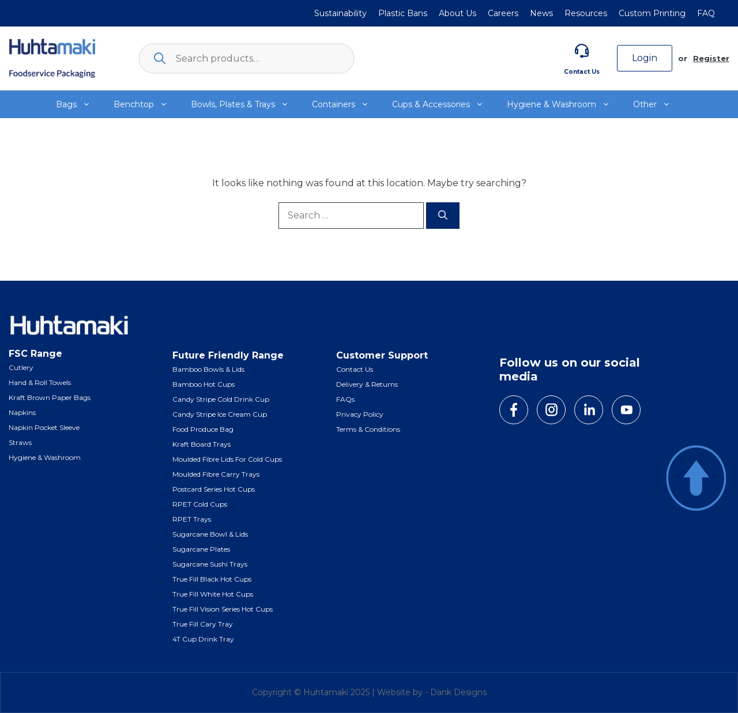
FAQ (706, 13)
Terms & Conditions (368, 429)
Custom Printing (652, 13)
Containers (346, 104)
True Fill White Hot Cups (212, 594)
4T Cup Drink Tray (203, 639)
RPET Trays (191, 519)
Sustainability (340, 13)
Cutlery (21, 367)
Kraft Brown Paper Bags (50, 397)
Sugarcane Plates (201, 549)
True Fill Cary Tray (202, 624)
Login (644, 57)
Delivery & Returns (367, 384)
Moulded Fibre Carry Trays (215, 474)
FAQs (345, 399)
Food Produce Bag (203, 429)
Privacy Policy (359, 414)
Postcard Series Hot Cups (213, 489)
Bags (79, 104)
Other (657, 104)
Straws (20, 442)
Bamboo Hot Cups (203, 384)
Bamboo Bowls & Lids (208, 369)
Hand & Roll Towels (40, 382)
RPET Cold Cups (199, 504)
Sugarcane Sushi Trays (209, 564)
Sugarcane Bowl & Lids (210, 534)
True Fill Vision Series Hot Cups (222, 609)
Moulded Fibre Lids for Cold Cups (227, 459)
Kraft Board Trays (201, 444)
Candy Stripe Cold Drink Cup (220, 399)
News (541, 13)
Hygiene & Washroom (564, 104)
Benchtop (146, 104)
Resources (585, 13)
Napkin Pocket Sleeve (44, 427)
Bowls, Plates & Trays (245, 104)
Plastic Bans (402, 13)
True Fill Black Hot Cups (211, 579)
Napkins (22, 412)
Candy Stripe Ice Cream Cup (219, 414)
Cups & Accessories (443, 104)
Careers (503, 13)
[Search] (443, 215)
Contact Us (582, 72)
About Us (457, 13)
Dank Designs (458, 692)
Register (711, 58)
